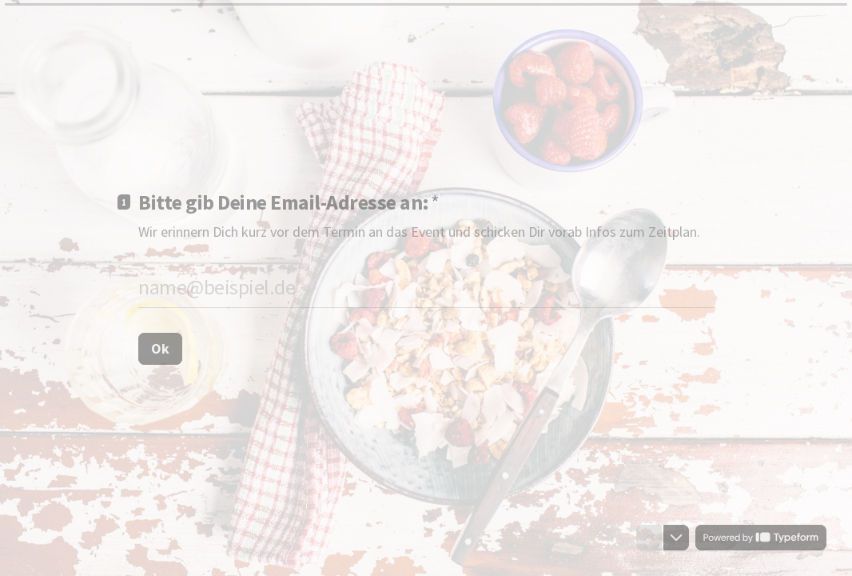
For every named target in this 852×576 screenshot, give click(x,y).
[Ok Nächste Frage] (160, 348)
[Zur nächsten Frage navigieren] (676, 537)
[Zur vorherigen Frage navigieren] (649, 537)
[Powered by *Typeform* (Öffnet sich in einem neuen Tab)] (760, 537)
